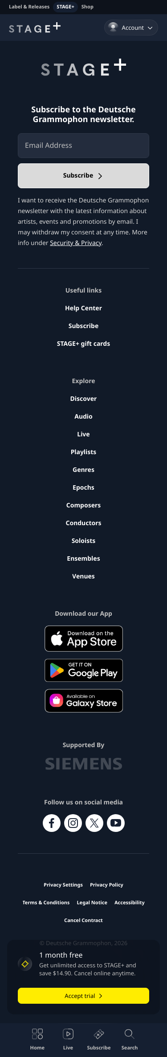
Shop (87, 7)
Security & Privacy (76, 243)
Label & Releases (29, 7)
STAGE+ (65, 7)
